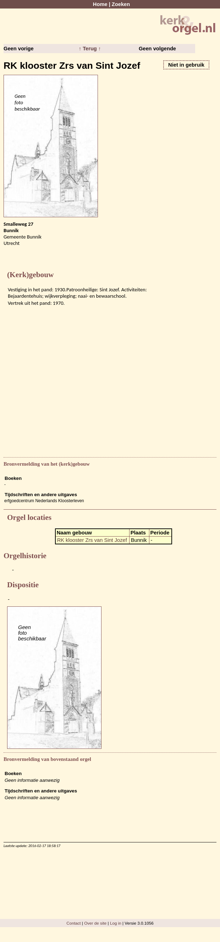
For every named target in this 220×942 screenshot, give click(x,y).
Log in (115, 923)
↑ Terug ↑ (90, 48)
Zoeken (121, 4)
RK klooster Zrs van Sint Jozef (92, 540)
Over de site (95, 923)
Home (100, 4)
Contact (73, 923)
